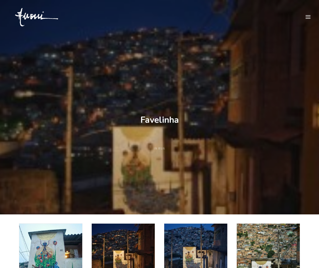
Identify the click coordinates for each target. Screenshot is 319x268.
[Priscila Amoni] (31, 17)
